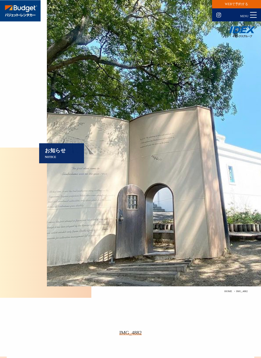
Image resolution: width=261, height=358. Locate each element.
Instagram (218, 15)
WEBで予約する (236, 4)
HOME (228, 291)
